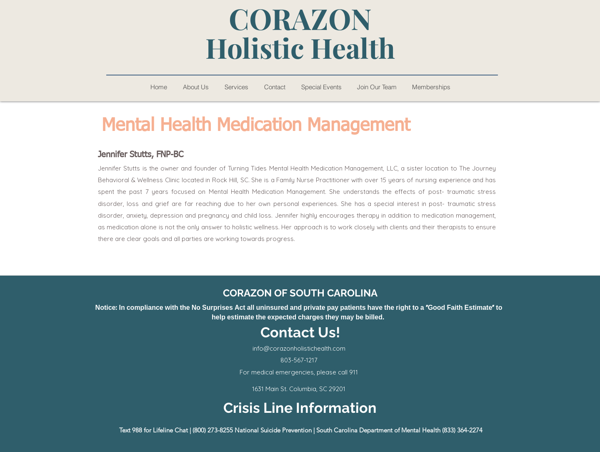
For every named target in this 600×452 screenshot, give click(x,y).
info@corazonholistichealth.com (298, 348)
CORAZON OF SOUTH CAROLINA (300, 293)
